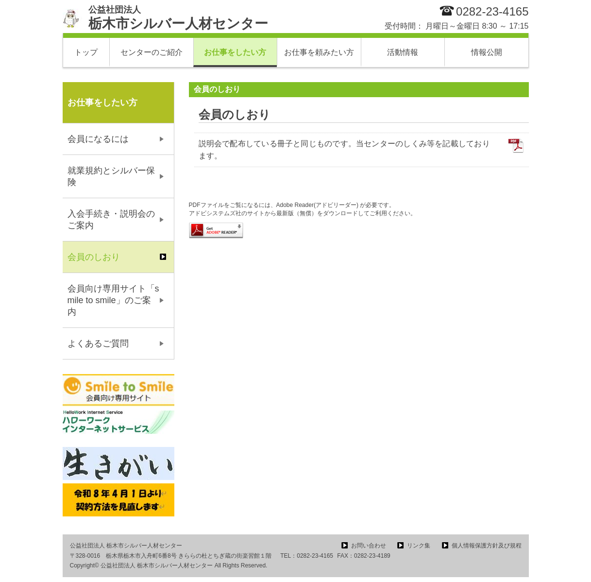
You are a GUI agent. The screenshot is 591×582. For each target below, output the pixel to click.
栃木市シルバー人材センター (178, 18)
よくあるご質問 (98, 343)
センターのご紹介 (151, 52)
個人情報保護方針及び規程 (487, 545)
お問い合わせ (368, 545)
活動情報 (402, 52)
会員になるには (98, 139)
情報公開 (486, 52)
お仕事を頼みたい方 (319, 52)
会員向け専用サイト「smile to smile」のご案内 (113, 300)
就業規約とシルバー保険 (111, 176)
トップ (86, 52)
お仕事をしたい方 (235, 52)
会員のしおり (94, 257)
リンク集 (418, 545)
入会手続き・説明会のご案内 (111, 219)
